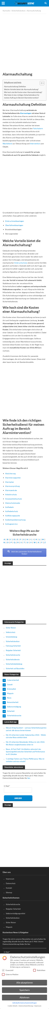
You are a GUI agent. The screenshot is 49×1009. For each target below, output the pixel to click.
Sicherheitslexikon (18, 11)
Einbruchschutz (20, 263)
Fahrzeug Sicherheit (13, 646)
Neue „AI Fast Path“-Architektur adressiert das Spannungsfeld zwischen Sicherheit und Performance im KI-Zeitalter (25, 751)
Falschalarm (38, 128)
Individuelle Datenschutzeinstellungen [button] (24, 1003)
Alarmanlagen (25, 113)
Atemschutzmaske (12, 503)
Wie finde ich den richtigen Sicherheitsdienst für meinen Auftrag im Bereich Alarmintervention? (21, 96)
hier (28, 778)
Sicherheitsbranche (13, 655)
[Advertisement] (24, 41)
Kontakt (9, 888)
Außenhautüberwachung (15, 520)
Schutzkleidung (11, 637)
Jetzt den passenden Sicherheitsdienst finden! (25, 552)
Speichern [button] (24, 990)
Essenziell (7, 970)
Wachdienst (7, 143)
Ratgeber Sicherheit (13, 650)
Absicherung (10, 473)
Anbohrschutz (11, 494)
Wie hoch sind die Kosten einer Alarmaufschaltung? (23, 92)
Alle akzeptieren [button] (24, 982)
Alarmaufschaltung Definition (15, 86)
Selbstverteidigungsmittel (15, 913)
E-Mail (7, 786)
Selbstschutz (10, 632)
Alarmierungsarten (13, 478)
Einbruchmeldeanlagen (14, 221)
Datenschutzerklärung (26, 1006)
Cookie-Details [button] (13, 1006)
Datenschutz (10, 883)
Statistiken (39, 970)
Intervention (35, 143)
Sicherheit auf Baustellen (15, 668)
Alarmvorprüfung (12, 486)
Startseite (6, 11)
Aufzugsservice (11, 524)
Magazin (9, 927)
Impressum (10, 879)
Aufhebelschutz (11, 511)
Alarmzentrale (11, 490)
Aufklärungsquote (12, 515)
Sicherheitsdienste (13, 659)
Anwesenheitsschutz (13, 499)
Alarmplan (9, 482)
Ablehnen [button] (24, 997)
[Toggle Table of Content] (41, 83)
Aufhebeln (9, 507)
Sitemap (9, 892)
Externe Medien (10, 974)
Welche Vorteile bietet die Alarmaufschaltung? (21, 89)
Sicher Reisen (11, 628)
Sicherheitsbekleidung (14, 664)
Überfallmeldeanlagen (14, 225)
